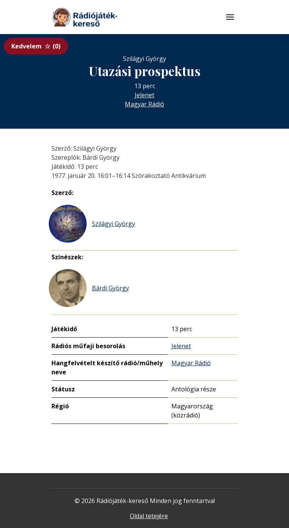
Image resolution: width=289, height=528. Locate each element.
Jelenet (144, 95)
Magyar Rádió (144, 104)
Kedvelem (36, 46)
